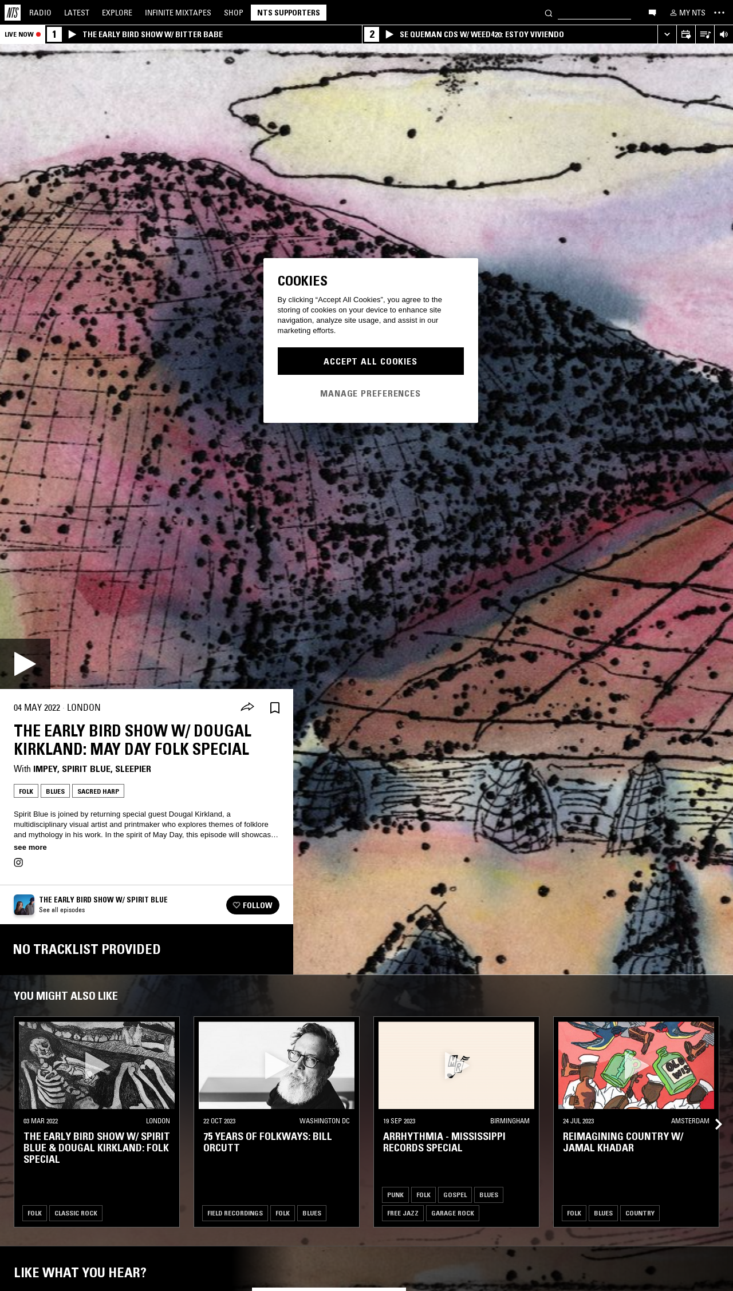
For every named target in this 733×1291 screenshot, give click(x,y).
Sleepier (133, 768)
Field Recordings (235, 1213)
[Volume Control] (723, 34)
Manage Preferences (370, 393)
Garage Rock (452, 1213)
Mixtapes (178, 12)
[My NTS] (686, 12)
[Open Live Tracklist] (704, 34)
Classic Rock (75, 1213)
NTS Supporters (288, 12)
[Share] (247, 708)
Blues (55, 791)
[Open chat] (652, 12)
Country (640, 1213)
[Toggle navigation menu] (719, 13)
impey (45, 768)
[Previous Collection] (711, 1110)
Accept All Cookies (370, 361)
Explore (117, 12)
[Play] (25, 664)
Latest (76, 12)
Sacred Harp (98, 791)
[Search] (548, 12)
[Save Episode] (275, 708)
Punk (395, 1194)
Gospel (455, 1194)
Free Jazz (403, 1213)
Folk (26, 791)
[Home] (13, 13)
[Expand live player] (666, 34)
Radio (40, 12)
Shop (233, 12)
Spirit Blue (86, 768)
